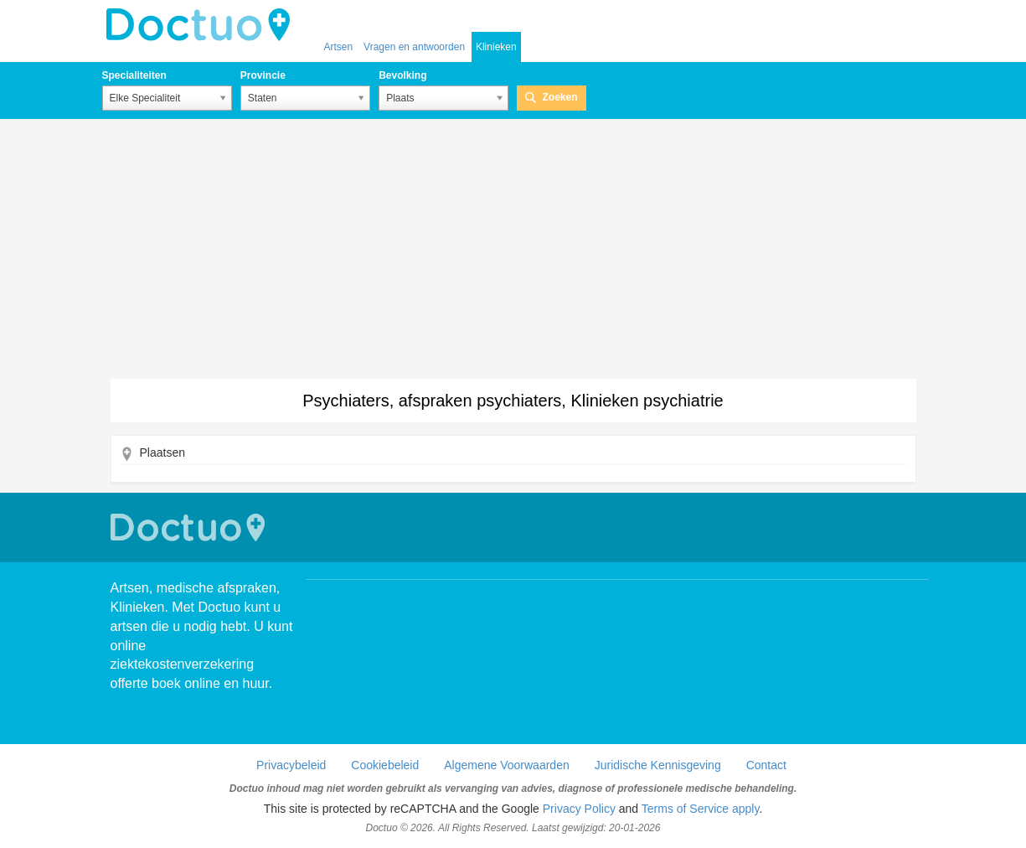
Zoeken (559, 97)
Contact (766, 765)
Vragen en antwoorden (414, 47)
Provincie (263, 75)
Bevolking (402, 75)
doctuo (202, 25)
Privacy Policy (579, 808)
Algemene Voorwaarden (506, 765)
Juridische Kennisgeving (658, 765)
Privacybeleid (291, 765)
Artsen (338, 47)
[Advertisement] (513, 253)
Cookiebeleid (385, 765)
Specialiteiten (134, 75)
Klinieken (496, 47)
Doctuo (190, 527)
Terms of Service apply (701, 808)
